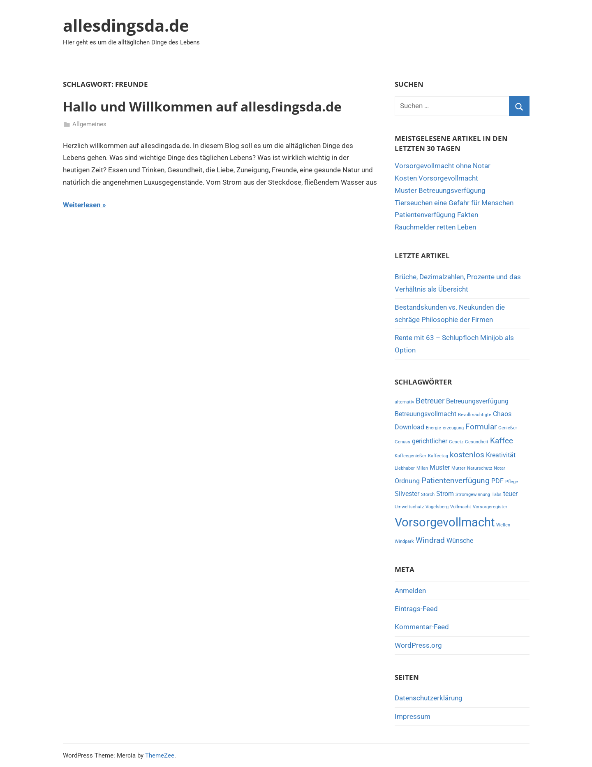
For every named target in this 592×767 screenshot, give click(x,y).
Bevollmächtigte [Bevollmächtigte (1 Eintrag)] (474, 414)
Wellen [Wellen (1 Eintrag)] (503, 525)
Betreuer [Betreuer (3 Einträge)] (430, 401)
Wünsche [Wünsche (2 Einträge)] (459, 541)
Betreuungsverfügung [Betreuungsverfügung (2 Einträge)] (477, 401)
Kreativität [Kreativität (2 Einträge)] (501, 455)
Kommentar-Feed (422, 627)
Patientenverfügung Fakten (436, 215)
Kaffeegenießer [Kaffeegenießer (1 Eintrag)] (410, 456)
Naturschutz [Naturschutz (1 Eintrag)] (479, 468)
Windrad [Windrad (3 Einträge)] (430, 540)
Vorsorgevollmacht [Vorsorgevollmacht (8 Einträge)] (445, 522)
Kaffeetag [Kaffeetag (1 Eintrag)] (438, 456)
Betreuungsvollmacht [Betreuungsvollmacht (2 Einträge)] (425, 414)
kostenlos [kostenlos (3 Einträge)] (467, 454)
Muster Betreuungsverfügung (440, 190)
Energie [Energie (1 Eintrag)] (433, 428)
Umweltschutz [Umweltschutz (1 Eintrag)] (409, 507)
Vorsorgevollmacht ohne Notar (442, 166)
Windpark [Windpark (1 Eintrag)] (404, 541)
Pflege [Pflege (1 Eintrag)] (511, 481)
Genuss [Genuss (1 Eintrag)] (402, 442)
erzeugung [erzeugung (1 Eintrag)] (453, 428)
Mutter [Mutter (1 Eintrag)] (458, 468)
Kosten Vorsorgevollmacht (436, 178)
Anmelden (410, 590)
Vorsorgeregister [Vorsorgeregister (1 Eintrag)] (490, 507)
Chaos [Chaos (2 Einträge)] (502, 414)
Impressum (412, 716)
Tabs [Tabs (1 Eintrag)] (497, 494)
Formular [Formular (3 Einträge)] (481, 426)
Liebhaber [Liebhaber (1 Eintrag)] (405, 468)
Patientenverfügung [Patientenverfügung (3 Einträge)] (455, 480)
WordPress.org (418, 645)
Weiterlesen (82, 205)
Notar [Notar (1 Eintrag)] (499, 468)
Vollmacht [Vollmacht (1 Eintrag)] (460, 507)
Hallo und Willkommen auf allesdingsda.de (202, 106)
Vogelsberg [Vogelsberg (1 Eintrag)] (437, 507)
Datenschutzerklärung (428, 698)
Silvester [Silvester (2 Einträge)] (407, 494)
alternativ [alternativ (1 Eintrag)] (404, 402)
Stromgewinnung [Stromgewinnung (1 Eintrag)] (473, 494)
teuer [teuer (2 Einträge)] (510, 494)
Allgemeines (89, 124)
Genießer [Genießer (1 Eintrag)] (507, 428)
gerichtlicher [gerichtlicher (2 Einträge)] (429, 441)
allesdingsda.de (126, 25)
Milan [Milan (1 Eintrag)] (422, 468)
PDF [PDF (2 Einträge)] (497, 481)
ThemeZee (159, 755)
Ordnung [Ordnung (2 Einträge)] (407, 481)
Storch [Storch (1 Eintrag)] (428, 494)
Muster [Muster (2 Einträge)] (440, 467)
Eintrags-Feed (416, 609)
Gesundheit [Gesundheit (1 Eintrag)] (476, 442)
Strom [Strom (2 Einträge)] (445, 494)
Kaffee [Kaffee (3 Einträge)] (501, 440)
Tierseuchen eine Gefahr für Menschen (454, 203)
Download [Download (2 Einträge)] (409, 427)
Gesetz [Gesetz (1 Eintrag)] (456, 442)
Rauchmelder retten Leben (435, 227)
